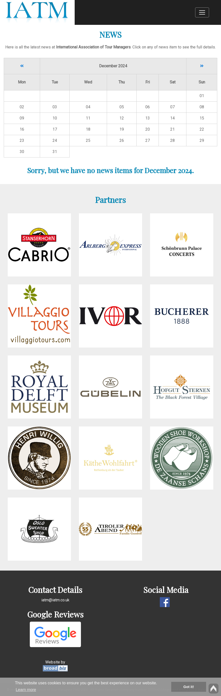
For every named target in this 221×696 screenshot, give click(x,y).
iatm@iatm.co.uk (55, 600)
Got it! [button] (188, 687)
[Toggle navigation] (202, 12)
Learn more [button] (26, 690)
